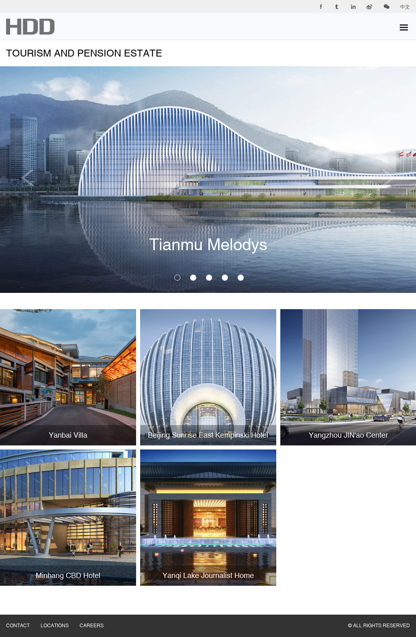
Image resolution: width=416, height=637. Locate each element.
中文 (405, 7)
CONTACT (23, 617)
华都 (30, 27)
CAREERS (97, 617)
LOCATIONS (60, 617)
